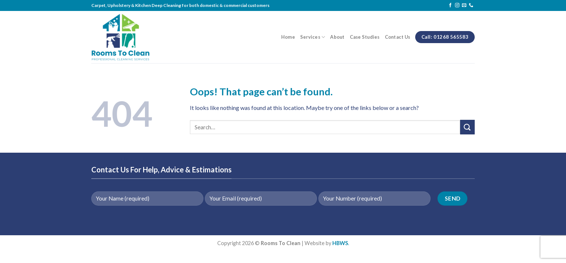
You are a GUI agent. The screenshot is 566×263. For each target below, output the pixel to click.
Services (312, 37)
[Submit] (467, 127)
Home (288, 37)
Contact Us (397, 37)
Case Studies (365, 37)
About (337, 37)
